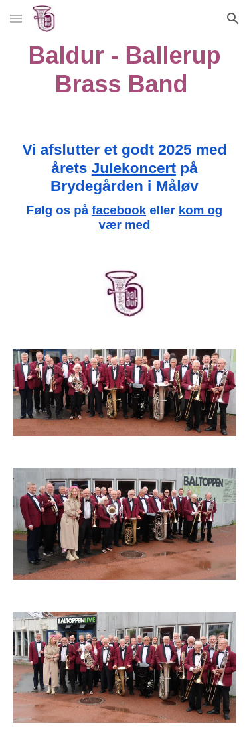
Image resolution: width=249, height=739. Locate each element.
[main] (125, 69)
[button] (16, 18)
